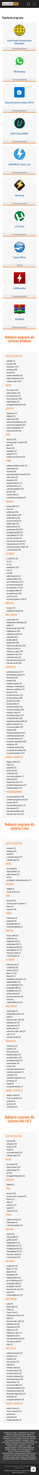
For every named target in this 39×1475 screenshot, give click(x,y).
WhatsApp (19, 71)
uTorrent (19, 226)
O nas (22, 1468)
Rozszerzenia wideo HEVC (19, 102)
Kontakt (17, 1468)
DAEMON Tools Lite (19, 164)
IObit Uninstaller (19, 133)
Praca (21, 1466)
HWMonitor (19, 288)
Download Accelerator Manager (19, 42)
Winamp (19, 195)
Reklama (7, 1466)
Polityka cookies (29, 1466)
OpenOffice (19, 257)
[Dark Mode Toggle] (33, 1469)
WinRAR (19, 319)
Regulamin (15, 1466)
